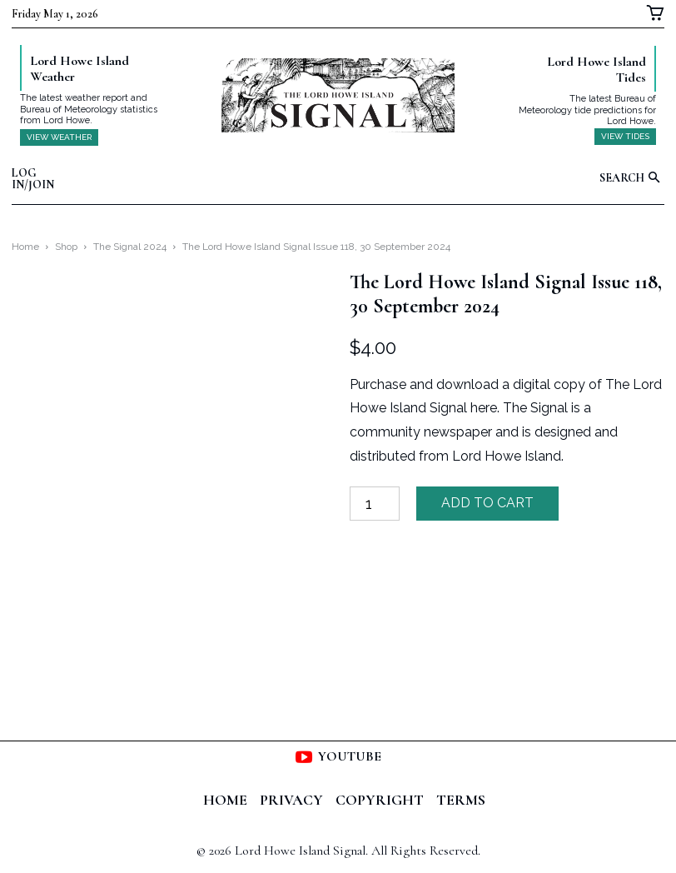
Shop (66, 246)
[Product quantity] (375, 503)
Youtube (349, 756)
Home (25, 246)
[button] (631, 179)
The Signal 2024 (130, 246)
